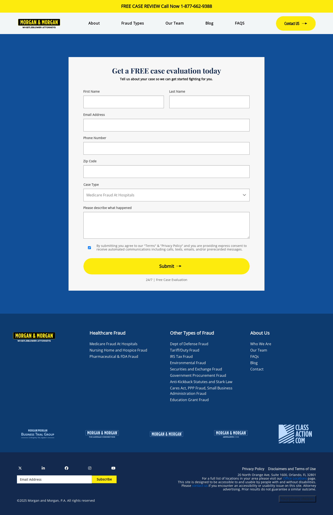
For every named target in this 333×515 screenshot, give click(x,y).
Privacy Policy (253, 469)
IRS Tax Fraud (181, 356)
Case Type (91, 184)
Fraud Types (132, 23)
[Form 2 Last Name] (209, 102)
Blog (209, 23)
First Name (91, 91)
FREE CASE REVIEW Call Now (166, 6)
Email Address (94, 115)
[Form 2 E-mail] (166, 125)
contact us (200, 486)
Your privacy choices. (297, 499)
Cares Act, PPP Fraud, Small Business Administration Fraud (201, 391)
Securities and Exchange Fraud (196, 369)
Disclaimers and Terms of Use (292, 469)
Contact (257, 369)
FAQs (254, 356)
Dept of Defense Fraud (189, 343)
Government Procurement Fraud (198, 375)
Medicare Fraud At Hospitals (114, 343)
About (94, 23)
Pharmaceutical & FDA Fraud (114, 356)
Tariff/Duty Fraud (184, 350)
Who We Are (260, 343)
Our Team (174, 23)
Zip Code (89, 161)
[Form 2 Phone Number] (166, 148)
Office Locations (295, 478)
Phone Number (94, 138)
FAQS (239, 23)
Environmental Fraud (188, 362)
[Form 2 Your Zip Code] (166, 171)
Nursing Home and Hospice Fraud (118, 350)
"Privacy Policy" (171, 246)
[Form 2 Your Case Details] (166, 225)
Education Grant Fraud (189, 399)
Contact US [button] (291, 23)
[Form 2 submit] (166, 266)
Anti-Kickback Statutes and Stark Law (201, 381)
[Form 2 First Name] (123, 102)
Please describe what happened (107, 208)
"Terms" (150, 246)
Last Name (177, 91)
